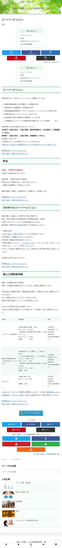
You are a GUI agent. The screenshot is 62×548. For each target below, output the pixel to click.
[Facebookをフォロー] (46, 438)
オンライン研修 (17, 395)
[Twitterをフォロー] (16, 438)
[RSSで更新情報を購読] (31, 449)
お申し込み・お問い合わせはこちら (15, 153)
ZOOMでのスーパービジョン (30, 41)
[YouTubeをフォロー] (16, 444)
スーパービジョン (26, 35)
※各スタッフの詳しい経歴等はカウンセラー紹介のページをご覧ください (29, 144)
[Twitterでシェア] (11, 52)
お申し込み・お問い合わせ (13, 234)
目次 (28, 31)
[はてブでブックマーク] (50, 52)
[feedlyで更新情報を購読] (46, 444)
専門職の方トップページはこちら (14, 150)
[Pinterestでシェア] (16, 58)
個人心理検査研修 (26, 44)
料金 (22, 38)
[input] (31, 471)
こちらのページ (27, 243)
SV (26, 395)
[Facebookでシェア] (31, 52)
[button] (45, 58)
